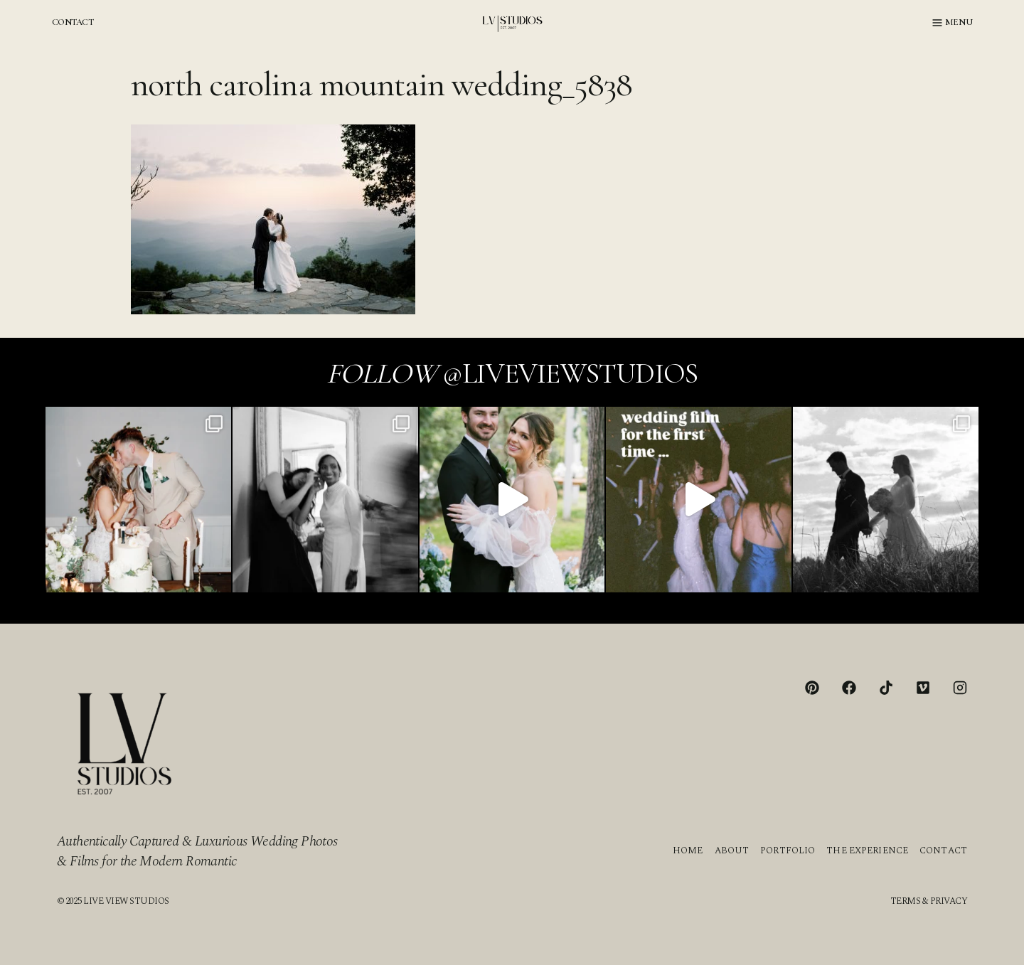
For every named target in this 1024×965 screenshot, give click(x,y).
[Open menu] (952, 23)
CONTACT (72, 22)
